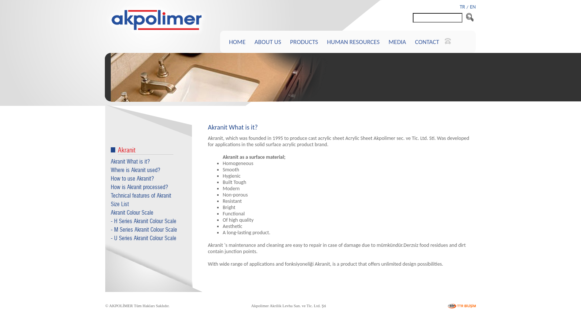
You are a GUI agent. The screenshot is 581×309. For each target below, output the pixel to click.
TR (462, 7)
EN (473, 7)
